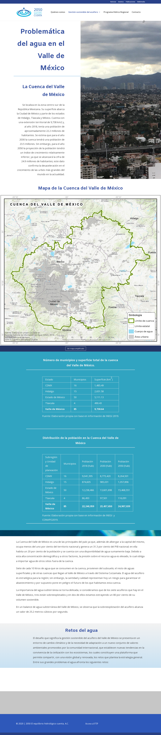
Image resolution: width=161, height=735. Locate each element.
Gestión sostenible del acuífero (83, 12)
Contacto (136, 12)
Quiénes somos (58, 12)
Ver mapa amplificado (75, 348)
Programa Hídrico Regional (116, 12)
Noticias (113, 2)
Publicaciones (130, 2)
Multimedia (141, 2)
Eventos (121, 2)
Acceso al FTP (91, 723)
